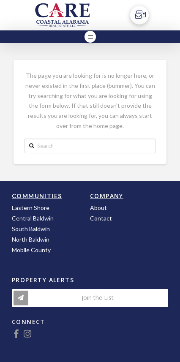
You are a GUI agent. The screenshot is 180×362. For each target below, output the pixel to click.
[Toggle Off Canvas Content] (139, 15)
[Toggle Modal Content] (90, 298)
